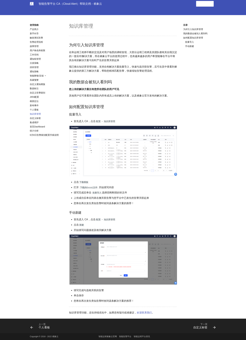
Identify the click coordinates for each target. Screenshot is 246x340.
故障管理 (34, 46)
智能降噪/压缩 (37, 75)
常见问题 (73, 11)
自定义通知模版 (37, 84)
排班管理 (34, 67)
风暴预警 (34, 80)
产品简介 (34, 29)
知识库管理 (35, 114)
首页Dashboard (37, 126)
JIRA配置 (34, 97)
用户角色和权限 (37, 50)
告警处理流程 (36, 42)
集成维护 (34, 122)
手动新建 (189, 46)
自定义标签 (35, 118)
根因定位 (34, 101)
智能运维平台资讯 (142, 336)
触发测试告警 (36, 37)
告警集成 (47, 11)
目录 (185, 25)
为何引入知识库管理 (193, 29)
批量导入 (189, 42)
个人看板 (34, 109)
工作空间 (34, 54)
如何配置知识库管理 (193, 37)
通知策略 (34, 71)
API (83, 11)
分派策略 (34, 63)
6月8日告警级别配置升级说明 (44, 135)
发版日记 (93, 11)
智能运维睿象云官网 (108, 336)
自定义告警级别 (37, 92)
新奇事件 (34, 105)
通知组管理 (35, 59)
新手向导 (34, 33)
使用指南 (34, 11)
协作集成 (60, 11)
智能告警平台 (125, 336)
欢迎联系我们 (144, 312)
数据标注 (34, 88)
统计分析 (34, 130)
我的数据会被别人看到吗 (195, 33)
